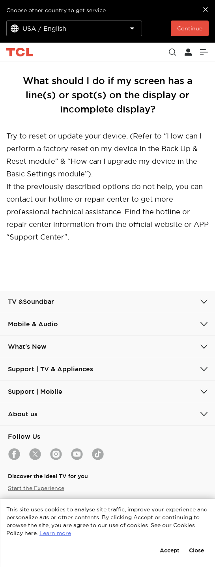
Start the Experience (36, 488)
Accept (169, 550)
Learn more (55, 533)
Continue (189, 28)
